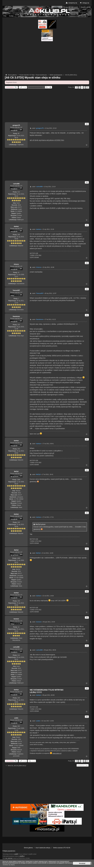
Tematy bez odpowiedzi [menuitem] (70, 7)
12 (18, 627)
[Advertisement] (47, 57)
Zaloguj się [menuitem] (84, 3)
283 (18, 726)
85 (18, 133)
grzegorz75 (16, 125)
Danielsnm (16, 316)
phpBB (16, 854)
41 (18, 272)
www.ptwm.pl (56, 753)
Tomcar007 (16, 290)
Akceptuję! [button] (82, 863)
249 (18, 234)
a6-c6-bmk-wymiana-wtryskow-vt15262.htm (47, 140)
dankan (16, 226)
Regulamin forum (11, 82)
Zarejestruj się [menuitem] (71, 3)
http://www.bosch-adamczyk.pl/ (42, 453)
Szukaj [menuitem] (11, 16)
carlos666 (16, 184)
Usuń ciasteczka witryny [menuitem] (42, 848)
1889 (18, 479)
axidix (16, 718)
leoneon (16, 619)
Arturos (16, 264)
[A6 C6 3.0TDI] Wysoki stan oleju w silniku (32, 77)
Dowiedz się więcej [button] (8, 864)
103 (18, 324)
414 (18, 192)
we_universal (8, 858)
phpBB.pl (22, 856)
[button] (76, 87)
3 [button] (84, 87)
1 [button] (79, 87)
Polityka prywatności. (9, 851)
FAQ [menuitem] (4, 16)
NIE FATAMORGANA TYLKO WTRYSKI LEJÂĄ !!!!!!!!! (46, 691)
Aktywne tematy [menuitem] (86, 7)
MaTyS (16, 471)
